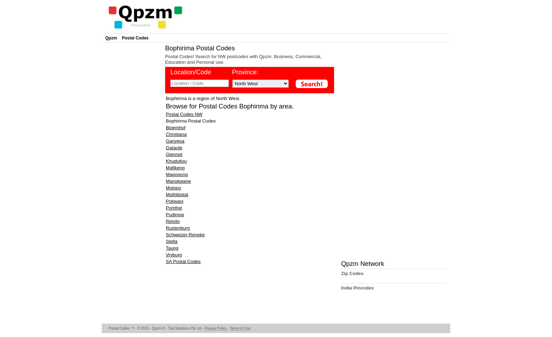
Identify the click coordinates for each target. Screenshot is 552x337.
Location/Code (190, 72)
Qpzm (111, 38)
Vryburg (174, 254)
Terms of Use (240, 328)
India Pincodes (357, 290)
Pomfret (174, 208)
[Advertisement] (132, 150)
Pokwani (174, 201)
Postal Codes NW (184, 114)
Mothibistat (177, 194)
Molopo (173, 188)
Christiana (176, 134)
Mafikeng (175, 167)
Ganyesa (175, 141)
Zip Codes (352, 276)
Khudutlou (176, 161)
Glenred (174, 154)
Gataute (174, 147)
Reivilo (173, 221)
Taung (172, 248)
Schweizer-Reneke (185, 234)
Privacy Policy (215, 328)
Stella (171, 241)
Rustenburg (178, 228)
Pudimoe (175, 214)
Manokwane (178, 181)
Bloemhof (176, 127)
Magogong (177, 174)
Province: (245, 72)
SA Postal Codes (183, 261)
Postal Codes (135, 38)
